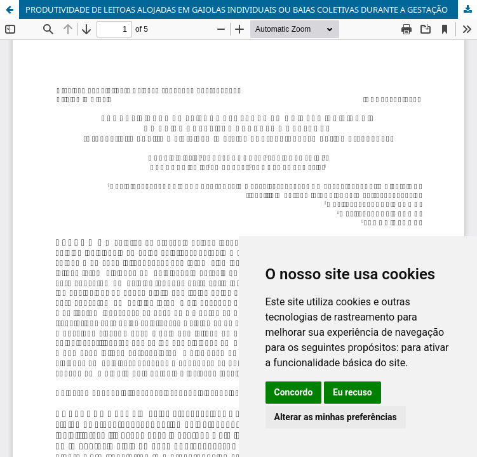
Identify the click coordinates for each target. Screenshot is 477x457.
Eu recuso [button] (352, 392)
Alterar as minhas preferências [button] (335, 417)
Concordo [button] (293, 392)
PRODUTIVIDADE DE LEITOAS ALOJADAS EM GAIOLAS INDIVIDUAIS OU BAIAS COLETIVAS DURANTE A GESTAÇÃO (236, 9)
